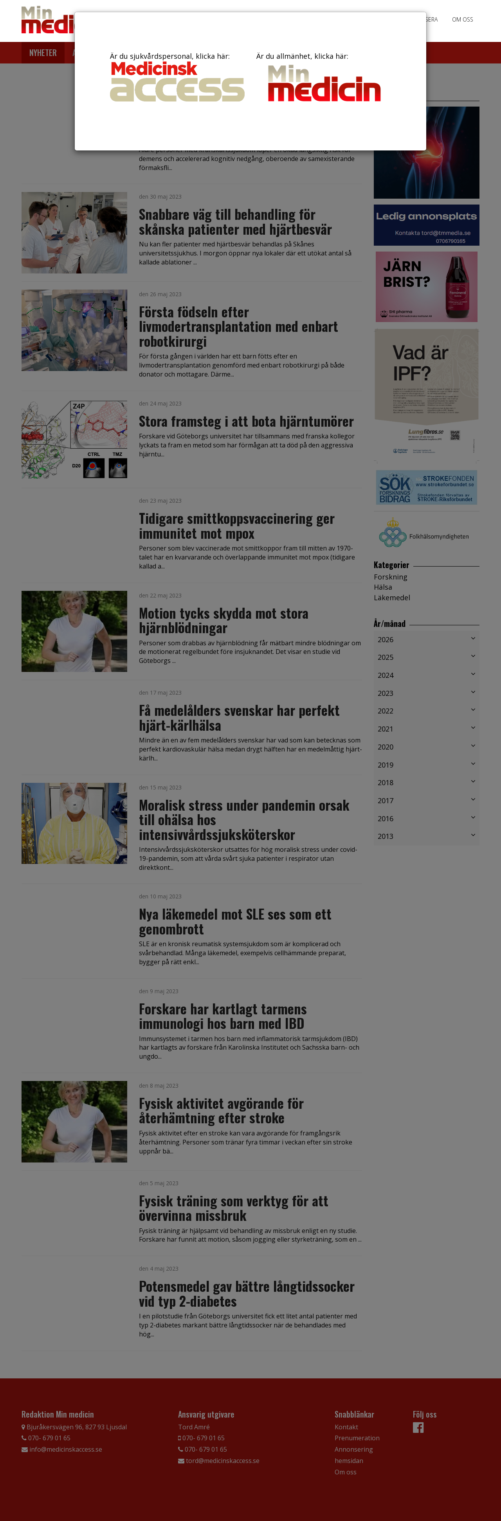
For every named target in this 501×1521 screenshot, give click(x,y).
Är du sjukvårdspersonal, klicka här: (177, 76)
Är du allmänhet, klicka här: (323, 78)
